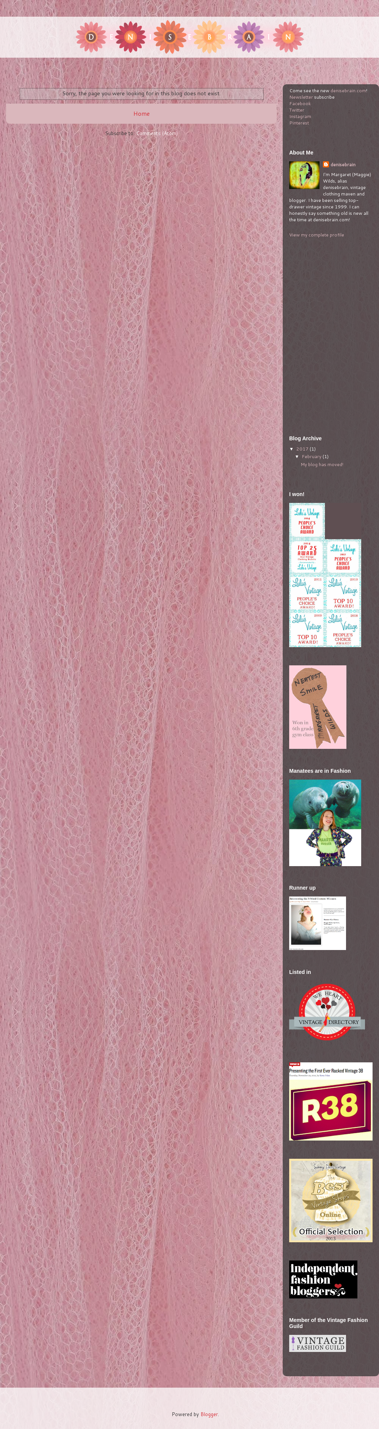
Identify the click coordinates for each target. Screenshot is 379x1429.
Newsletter (301, 97)
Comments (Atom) (157, 133)
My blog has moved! (322, 464)
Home (141, 113)
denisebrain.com (348, 90)
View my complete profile (316, 235)
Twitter (296, 110)
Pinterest (299, 123)
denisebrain (343, 164)
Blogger (209, 1414)
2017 (303, 449)
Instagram (300, 116)
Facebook (300, 103)
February (312, 456)
